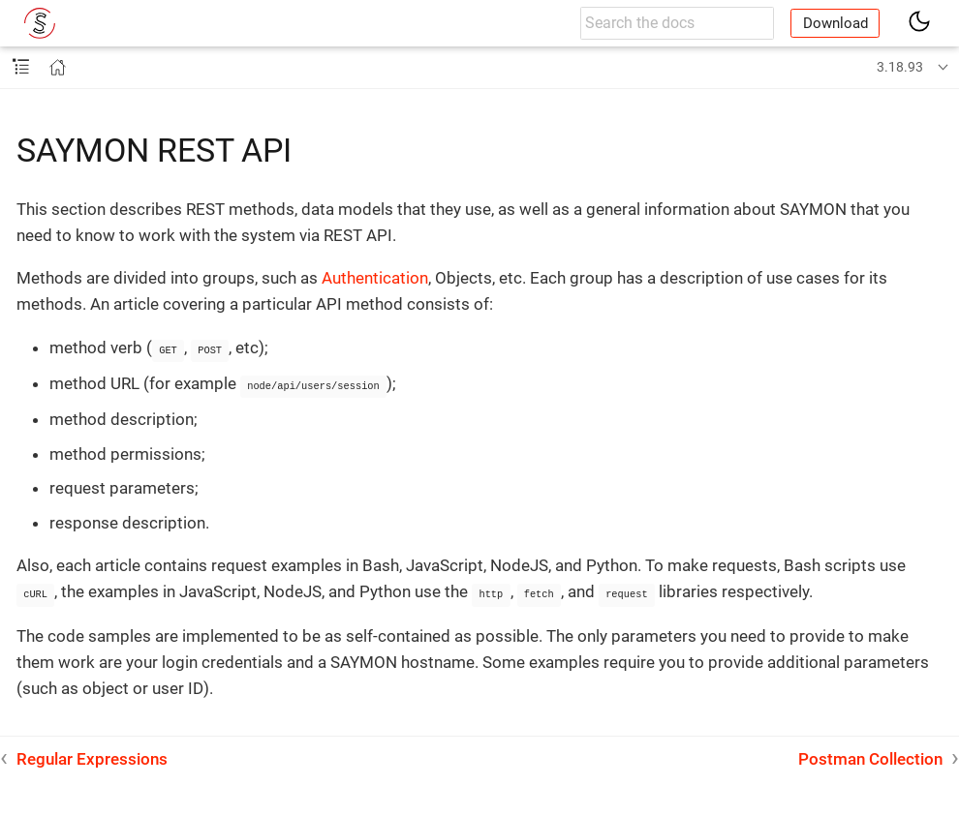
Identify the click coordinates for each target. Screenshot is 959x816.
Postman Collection (870, 756)
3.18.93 (900, 67)
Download (835, 23)
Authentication (375, 277)
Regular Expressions (92, 756)
